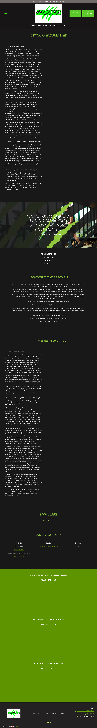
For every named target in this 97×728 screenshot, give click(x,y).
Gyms (40, 713)
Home (34, 713)
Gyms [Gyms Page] (39, 25)
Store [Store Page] (64, 25)
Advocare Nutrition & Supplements (88, 13)
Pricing (46, 713)
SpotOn (16, 726)
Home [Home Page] (33, 25)
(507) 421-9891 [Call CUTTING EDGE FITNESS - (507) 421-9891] (90, 713)
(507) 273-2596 (19, 556)
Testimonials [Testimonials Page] (54, 25)
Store (63, 713)
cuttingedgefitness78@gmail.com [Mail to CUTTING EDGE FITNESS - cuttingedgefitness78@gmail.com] (85, 710)
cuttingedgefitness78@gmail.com (48, 547)
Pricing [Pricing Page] (45, 25)
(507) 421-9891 (19, 550)
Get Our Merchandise (75, 13)
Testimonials (55, 713)
